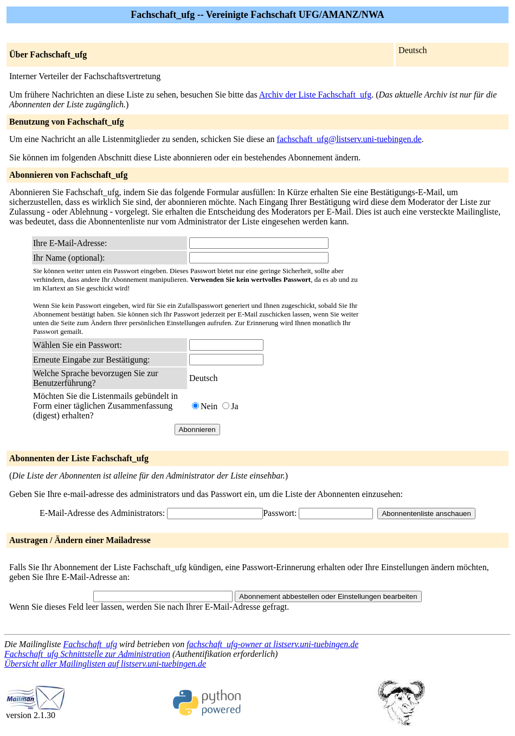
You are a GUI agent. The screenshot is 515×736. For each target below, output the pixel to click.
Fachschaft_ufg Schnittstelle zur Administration (87, 653)
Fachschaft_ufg (90, 644)
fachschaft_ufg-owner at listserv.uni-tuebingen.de (272, 644)
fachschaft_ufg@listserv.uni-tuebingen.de (349, 139)
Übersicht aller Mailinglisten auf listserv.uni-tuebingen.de (105, 663)
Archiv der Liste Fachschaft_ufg (315, 94)
